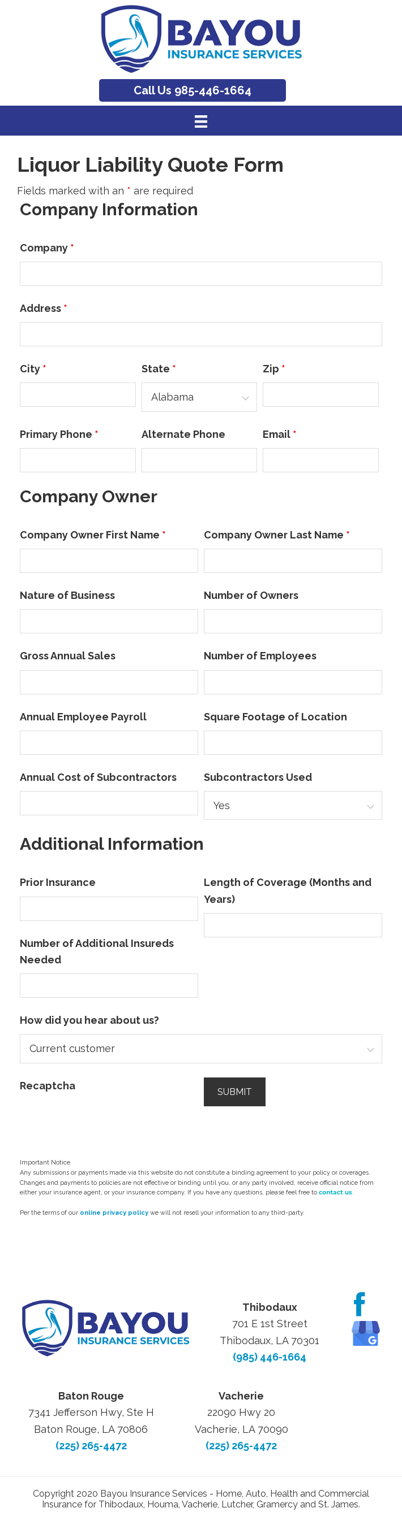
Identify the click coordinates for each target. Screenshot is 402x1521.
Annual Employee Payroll (83, 717)
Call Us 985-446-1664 (192, 90)
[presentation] (106, 1122)
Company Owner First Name (93, 535)
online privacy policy (114, 1212)
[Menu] (201, 121)
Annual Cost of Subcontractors (98, 777)
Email (280, 434)
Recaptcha (47, 1086)
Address (43, 308)
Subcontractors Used (258, 777)
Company (47, 248)
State (159, 369)
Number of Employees (260, 656)
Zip (274, 369)
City (33, 369)
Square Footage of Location (275, 717)
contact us (335, 1192)
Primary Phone (59, 434)
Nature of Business (67, 595)
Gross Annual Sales (68, 656)
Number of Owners (251, 595)
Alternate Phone (183, 434)
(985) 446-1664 (269, 1357)
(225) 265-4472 (91, 1446)
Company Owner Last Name (277, 535)
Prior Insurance (58, 882)
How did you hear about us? (89, 1020)
